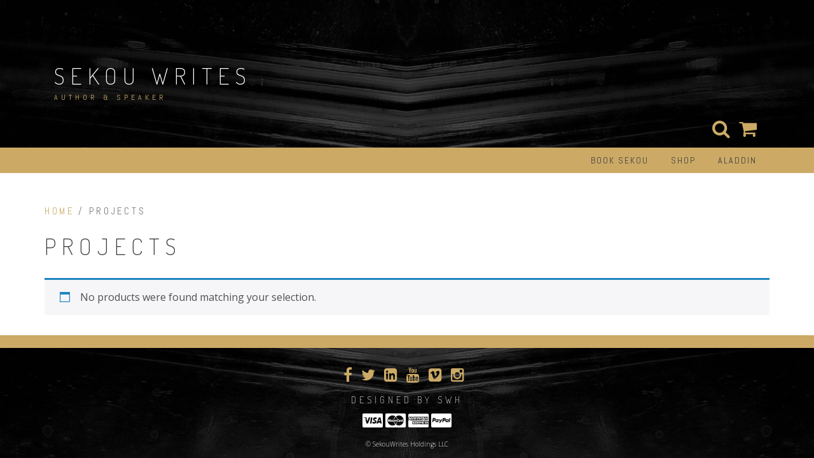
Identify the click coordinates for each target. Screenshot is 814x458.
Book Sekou (620, 160)
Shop (683, 160)
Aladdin (737, 160)
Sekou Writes (153, 75)
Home (59, 211)
